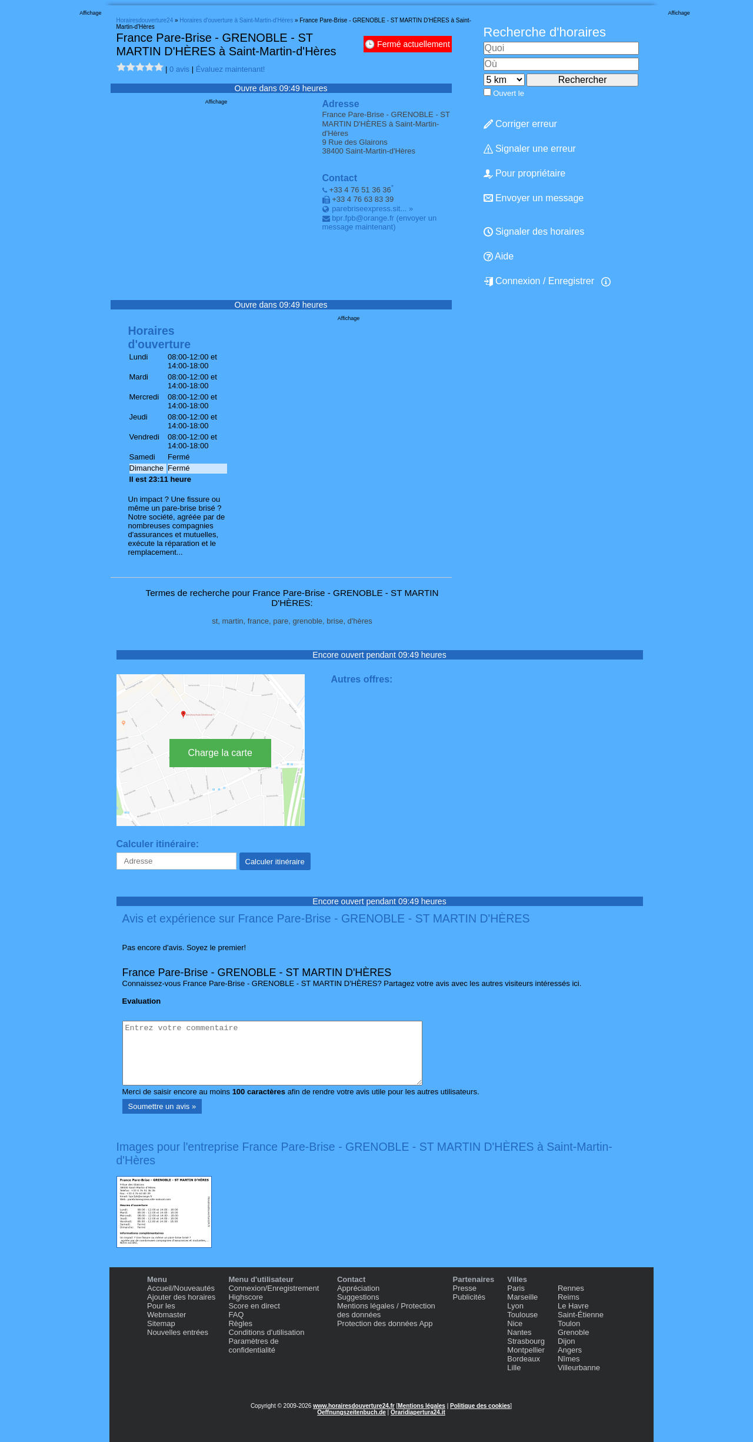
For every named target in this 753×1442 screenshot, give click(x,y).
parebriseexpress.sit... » (372, 208)
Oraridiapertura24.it (418, 1412)
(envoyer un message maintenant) (379, 222)
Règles (240, 1323)
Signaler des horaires (534, 232)
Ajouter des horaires (181, 1297)
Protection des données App (385, 1323)
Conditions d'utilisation (266, 1332)
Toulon (569, 1323)
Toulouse (522, 1314)
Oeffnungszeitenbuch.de (351, 1412)
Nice (514, 1323)
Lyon (515, 1305)
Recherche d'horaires (545, 32)
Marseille (522, 1297)
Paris (516, 1288)
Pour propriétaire (525, 173)
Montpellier (526, 1350)
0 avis (179, 69)
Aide (499, 256)
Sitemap (161, 1323)
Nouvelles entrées (177, 1332)
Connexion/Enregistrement (273, 1288)
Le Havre (573, 1305)
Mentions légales (421, 1406)
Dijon (566, 1341)
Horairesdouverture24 (145, 20)
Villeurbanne (579, 1367)
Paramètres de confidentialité (253, 1345)
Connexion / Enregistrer (539, 281)
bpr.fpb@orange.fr (363, 218)
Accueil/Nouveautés (181, 1288)
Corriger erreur (520, 124)
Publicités (468, 1297)
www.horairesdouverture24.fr (354, 1406)
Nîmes (569, 1358)
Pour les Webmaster (166, 1310)
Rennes (571, 1288)
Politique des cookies (480, 1406)
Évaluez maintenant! (230, 69)
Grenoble (573, 1332)
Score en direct (253, 1305)
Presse (464, 1288)
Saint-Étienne (581, 1314)
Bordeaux (523, 1358)
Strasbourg (526, 1341)
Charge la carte (220, 753)
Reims (568, 1297)
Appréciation (358, 1288)
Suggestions (358, 1297)
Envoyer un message (534, 198)
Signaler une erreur (530, 149)
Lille (514, 1367)
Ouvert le (508, 93)
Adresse (340, 104)
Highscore (245, 1297)
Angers (570, 1350)
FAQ (236, 1314)
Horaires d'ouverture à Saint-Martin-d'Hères (236, 20)
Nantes (519, 1332)
